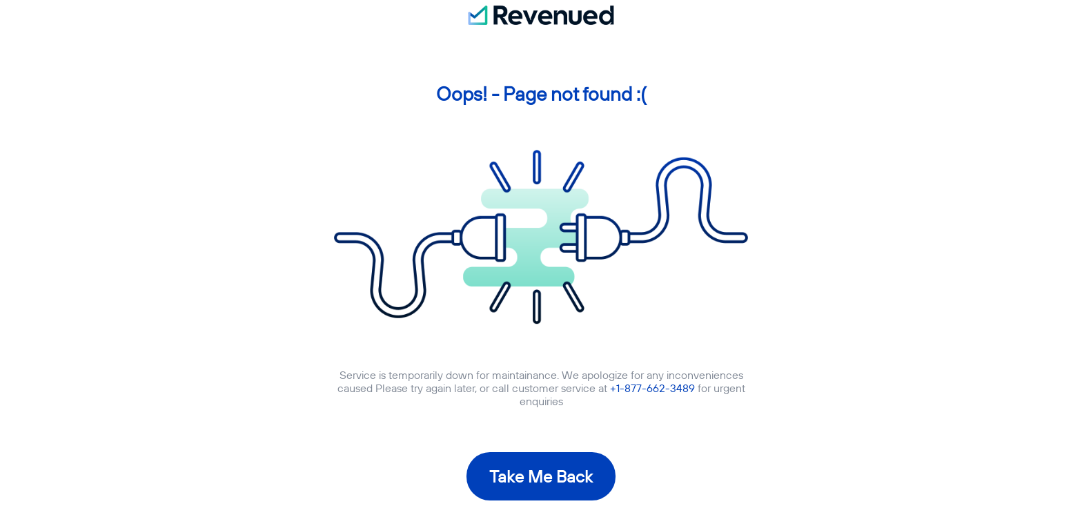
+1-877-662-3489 (652, 388)
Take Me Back (541, 476)
